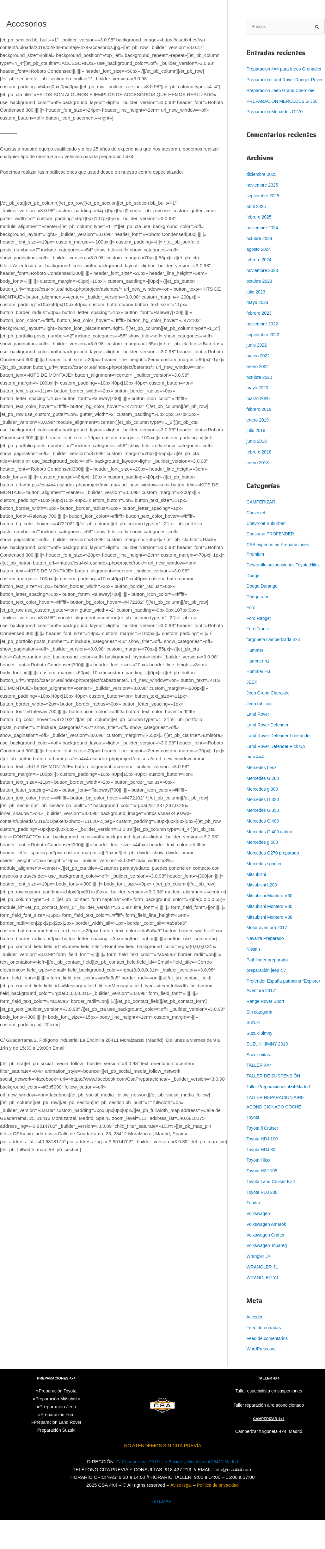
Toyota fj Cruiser (264, 1157)
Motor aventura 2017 (268, 956)
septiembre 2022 (264, 354)
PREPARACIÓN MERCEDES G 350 (285, 120)
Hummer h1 (259, 690)
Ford (251, 636)
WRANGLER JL (263, 1296)
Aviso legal (179, 1514)
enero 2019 (259, 439)
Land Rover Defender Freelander (281, 764)
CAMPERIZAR (262, 521)
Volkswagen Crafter (267, 1264)
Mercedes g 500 (264, 871)
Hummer (256, 679)
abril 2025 (257, 226)
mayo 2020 (258, 407)
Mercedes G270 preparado (275, 882)
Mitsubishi (257, 903)
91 (153, 1048)
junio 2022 (257, 364)
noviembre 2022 (264, 343)
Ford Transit (259, 657)
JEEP (253, 711)
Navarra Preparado (267, 967)
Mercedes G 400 (264, 850)
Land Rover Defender (269, 753)
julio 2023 (257, 311)
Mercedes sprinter (266, 892)
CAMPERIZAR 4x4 (269, 1447)
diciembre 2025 (263, 193)
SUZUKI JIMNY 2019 (269, 1073)
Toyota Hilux (260, 1189)
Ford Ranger (260, 647)
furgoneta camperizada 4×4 (275, 668)
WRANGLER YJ (264, 1306)
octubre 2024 (260, 258)
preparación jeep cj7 (268, 999)
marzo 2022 (259, 375)
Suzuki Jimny (260, 1062)
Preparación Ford (57, 1443)
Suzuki (254, 1051)
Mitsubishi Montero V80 (271, 935)
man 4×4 (256, 785)
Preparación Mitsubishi (58, 1427)
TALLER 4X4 (260, 1094)
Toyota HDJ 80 (262, 1178)
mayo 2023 (258, 321)
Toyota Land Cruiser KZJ (273, 1210)
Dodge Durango (263, 615)
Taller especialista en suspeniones (269, 1419)
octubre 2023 (260, 300)
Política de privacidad (218, 1514)
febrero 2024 (260, 279)
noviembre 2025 (264, 204)
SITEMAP (161, 1530)
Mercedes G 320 (264, 828)
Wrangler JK (260, 1285)
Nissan (254, 978)
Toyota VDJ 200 (263, 1221)
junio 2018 (257, 460)
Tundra (254, 1231)
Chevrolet (257, 532)
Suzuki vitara (260, 1083)
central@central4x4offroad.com (104, 1048)
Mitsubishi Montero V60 (271, 924)
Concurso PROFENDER (272, 553)
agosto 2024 (260, 268)
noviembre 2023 (264, 290)
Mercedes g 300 (264, 818)
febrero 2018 (260, 471)
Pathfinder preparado (269, 988)
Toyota (254, 1146)
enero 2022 (259, 386)
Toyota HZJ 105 (263, 1199)
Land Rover (259, 743)
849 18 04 (168, 1048)
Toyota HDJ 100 (263, 1167)
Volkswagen (259, 1242)
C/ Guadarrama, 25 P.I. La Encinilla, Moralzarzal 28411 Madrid (177, 1490)
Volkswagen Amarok (268, 1253)
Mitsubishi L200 (263, 913)
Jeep (71, 1435)
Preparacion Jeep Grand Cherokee (283, 110)
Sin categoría (260, 1041)
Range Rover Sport (267, 1030)
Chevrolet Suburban (268, 543)
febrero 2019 (260, 428)
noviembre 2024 (264, 247)
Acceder (255, 1345)
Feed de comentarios (269, 1367)
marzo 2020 (259, 418)
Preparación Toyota (57, 1419)
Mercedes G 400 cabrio (271, 860)
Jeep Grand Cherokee (270, 722)
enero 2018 (259, 482)
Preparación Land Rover (57, 1451)
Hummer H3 (259, 700)
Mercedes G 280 (264, 807)
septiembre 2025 (264, 215)
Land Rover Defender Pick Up (278, 775)
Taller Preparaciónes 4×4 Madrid (281, 1115)
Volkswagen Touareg (268, 1274)
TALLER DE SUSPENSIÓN (275, 1105)
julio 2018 (257, 450)
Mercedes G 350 (264, 839)
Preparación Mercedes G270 (277, 131)
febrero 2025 (260, 236)
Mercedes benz (263, 796)
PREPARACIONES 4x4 (56, 1407)
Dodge (254, 604)
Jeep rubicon (260, 732)
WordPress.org (262, 1377)
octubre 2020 (260, 396)
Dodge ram (258, 625)
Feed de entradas (265, 1356)
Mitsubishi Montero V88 (271, 946)
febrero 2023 (260, 332)
